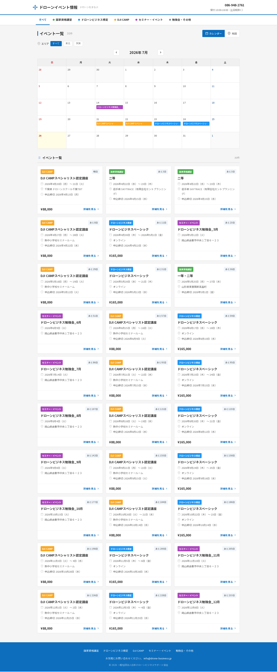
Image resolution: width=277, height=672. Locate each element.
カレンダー (213, 33)
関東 (80, 43)
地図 (232, 33)
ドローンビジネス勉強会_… (109, 107)
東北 (68, 43)
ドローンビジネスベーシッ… (167, 123)
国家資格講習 (62, 19)
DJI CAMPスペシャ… (106, 123)
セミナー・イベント (149, 19)
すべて (43, 19)
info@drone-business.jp (158, 658)
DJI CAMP (121, 19)
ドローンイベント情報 (55, 7)
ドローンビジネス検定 (93, 19)
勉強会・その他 (180, 19)
